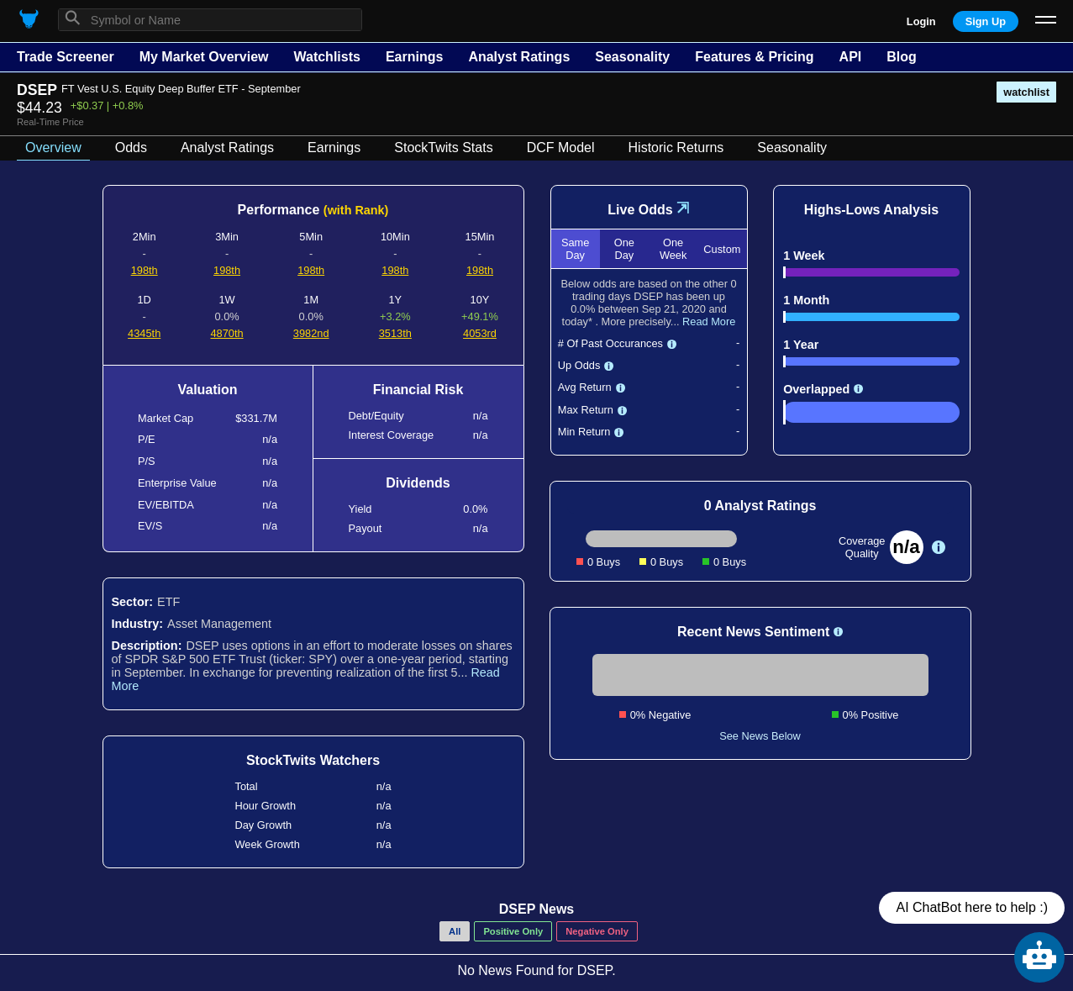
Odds (131, 147)
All (454, 931)
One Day (624, 248)
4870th (226, 333)
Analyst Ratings (519, 57)
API (850, 57)
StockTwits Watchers (313, 760)
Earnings (414, 57)
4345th (144, 333)
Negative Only (597, 931)
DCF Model (561, 147)
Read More (708, 321)
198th (144, 270)
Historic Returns (676, 147)
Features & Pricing (754, 57)
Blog (901, 57)
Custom (721, 249)
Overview (53, 147)
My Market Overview (204, 57)
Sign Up (985, 21)
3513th (395, 333)
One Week (673, 248)
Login (921, 21)
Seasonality (632, 57)
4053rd (480, 333)
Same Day (575, 248)
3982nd (311, 333)
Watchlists (326, 57)
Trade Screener (65, 57)
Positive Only (513, 931)
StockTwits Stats (443, 147)
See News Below (760, 736)
